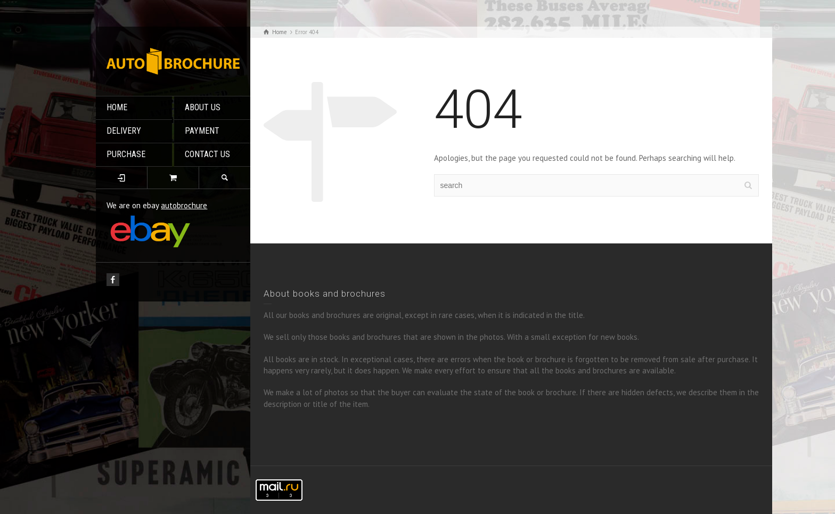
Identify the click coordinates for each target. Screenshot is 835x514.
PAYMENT (202, 131)
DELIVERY (124, 131)
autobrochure (184, 205)
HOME (117, 107)
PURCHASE (126, 154)
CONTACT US (207, 154)
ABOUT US (202, 107)
